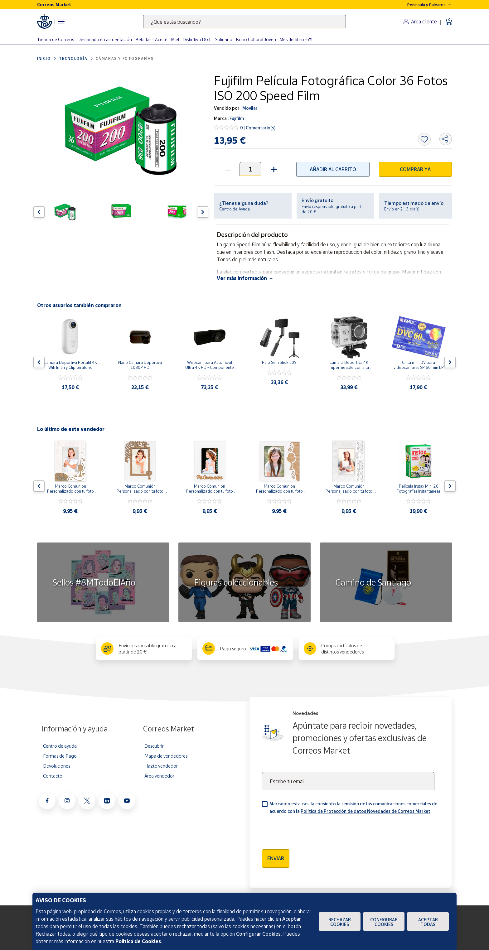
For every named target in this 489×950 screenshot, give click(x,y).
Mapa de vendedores (165, 756)
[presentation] (309, 829)
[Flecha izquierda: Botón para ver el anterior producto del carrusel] (39, 212)
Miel (175, 39)
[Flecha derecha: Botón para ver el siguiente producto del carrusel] (202, 212)
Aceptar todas (428, 922)
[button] (273, 168)
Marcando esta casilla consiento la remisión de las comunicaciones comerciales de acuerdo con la (353, 807)
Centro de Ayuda (234, 208)
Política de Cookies (138, 941)
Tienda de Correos (55, 39)
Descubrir (154, 746)
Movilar (249, 108)
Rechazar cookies (339, 922)
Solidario (223, 39)
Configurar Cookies (384, 922)
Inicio (44, 58)
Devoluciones (56, 766)
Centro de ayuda (60, 746)
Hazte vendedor (161, 766)
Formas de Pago (60, 756)
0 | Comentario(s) (258, 127)
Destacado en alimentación (105, 39)
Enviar (275, 858)
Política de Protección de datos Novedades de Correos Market (365, 811)
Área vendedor (159, 776)
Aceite (161, 39)
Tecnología (73, 58)
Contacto (52, 776)
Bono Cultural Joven (256, 39)
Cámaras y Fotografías (125, 58)
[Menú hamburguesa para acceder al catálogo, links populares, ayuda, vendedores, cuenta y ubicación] (61, 21)
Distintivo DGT (197, 39)
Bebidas (143, 39)
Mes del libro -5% (296, 39)
